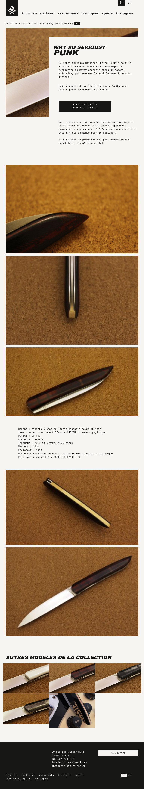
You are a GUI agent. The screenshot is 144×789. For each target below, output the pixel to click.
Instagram (124, 13)
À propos (29, 13)
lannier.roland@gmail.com (69, 762)
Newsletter (118, 753)
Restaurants (68, 13)
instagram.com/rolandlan (69, 766)
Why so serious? (79, 47)
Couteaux (47, 13)
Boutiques (90, 13)
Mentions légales (19, 778)
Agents (107, 13)
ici (101, 143)
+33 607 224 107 (63, 759)
